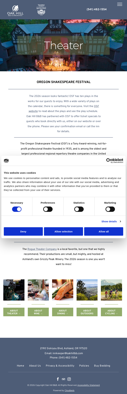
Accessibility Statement (88, 385)
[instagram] (69, 379)
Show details (109, 221)
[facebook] (57, 379)
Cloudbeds (69, 390)
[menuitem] (20, 366)
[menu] (119, 4)
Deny (23, 231)
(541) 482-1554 (97, 9)
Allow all (104, 231)
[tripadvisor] (63, 379)
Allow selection (63, 231)
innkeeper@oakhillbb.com (68, 353)
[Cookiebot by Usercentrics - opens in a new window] (108, 160)
